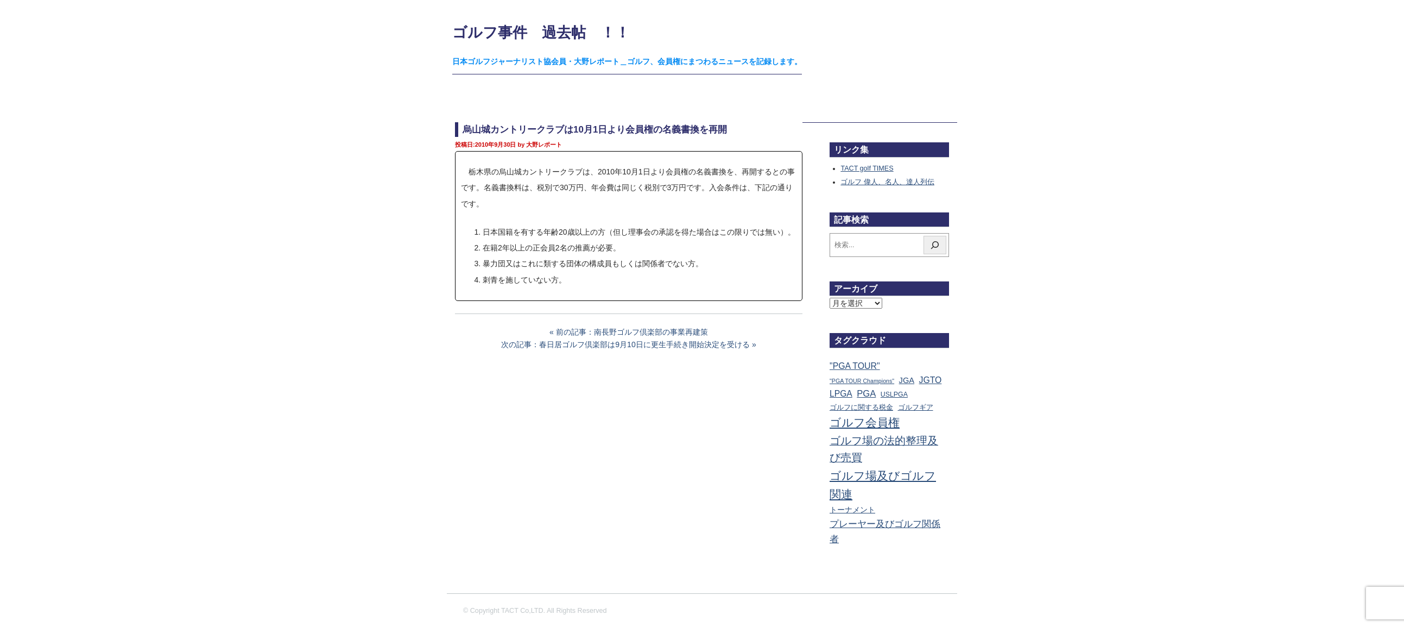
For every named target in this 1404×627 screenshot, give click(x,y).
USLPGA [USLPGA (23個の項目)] (894, 394)
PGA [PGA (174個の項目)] (866, 393)
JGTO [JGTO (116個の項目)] (930, 380)
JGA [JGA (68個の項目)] (906, 380)
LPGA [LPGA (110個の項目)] (841, 393)
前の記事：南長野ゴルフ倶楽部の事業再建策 (632, 332)
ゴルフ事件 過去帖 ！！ (541, 32)
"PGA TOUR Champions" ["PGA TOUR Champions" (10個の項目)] (862, 381)
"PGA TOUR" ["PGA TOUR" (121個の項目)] (855, 366)
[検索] (935, 245)
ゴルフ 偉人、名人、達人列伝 (887, 182)
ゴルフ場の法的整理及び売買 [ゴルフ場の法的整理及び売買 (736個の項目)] (884, 449)
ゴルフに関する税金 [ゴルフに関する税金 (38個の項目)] (861, 407)
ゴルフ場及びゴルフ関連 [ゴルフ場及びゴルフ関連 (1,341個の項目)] (883, 484)
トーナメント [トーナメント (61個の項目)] (852, 509)
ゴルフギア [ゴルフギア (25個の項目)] (915, 407)
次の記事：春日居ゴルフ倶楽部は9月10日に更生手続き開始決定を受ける (625, 344)
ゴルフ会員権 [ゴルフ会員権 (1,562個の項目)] (865, 422)
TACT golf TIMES (866, 168)
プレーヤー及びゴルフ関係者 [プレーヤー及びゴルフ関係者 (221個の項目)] (885, 531)
